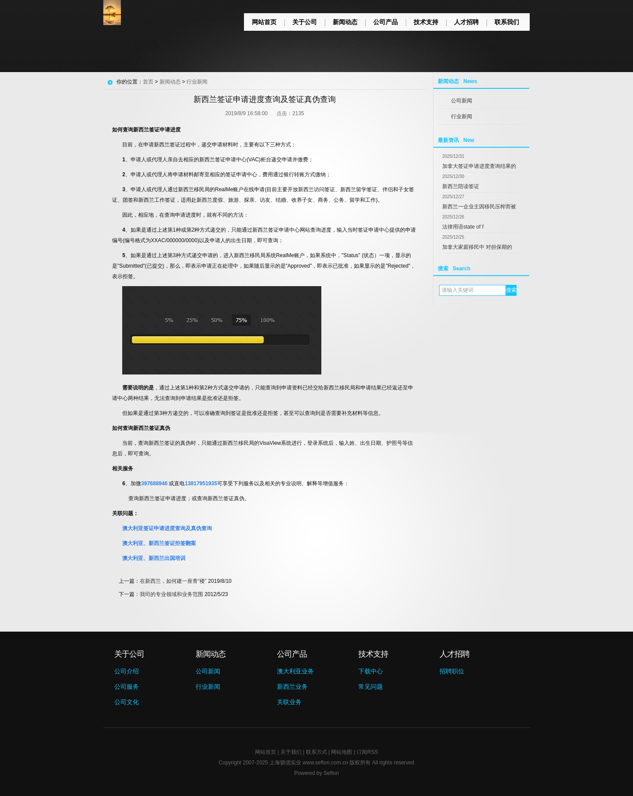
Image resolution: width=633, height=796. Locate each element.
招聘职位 (452, 671)
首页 (148, 82)
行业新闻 (461, 116)
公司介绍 (126, 671)
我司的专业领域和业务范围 (171, 594)
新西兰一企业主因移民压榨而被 (479, 207)
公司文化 (126, 701)
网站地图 (341, 752)
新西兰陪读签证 (460, 186)
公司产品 (385, 21)
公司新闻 (461, 101)
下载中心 (370, 671)
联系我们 (507, 21)
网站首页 (264, 21)
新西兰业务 (292, 686)
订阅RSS (367, 752)
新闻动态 (345, 21)
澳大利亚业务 (295, 671)
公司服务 (126, 686)
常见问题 (370, 686)
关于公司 (304, 21)
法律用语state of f (463, 227)
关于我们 (291, 752)
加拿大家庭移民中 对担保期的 (477, 247)
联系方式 (316, 752)
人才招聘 (466, 21)
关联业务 (289, 701)
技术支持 (426, 21)
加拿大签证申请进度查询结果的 (479, 166)
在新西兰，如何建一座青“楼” (173, 581)
